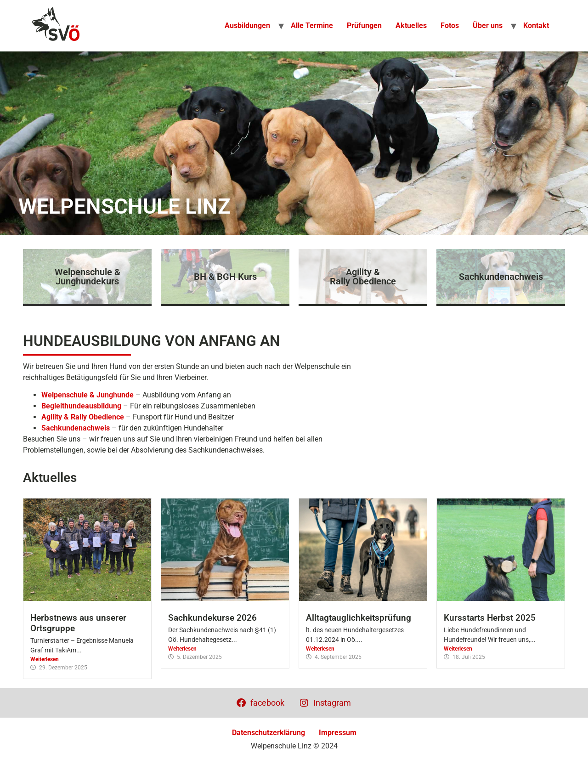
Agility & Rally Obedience (82, 417)
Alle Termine (312, 25)
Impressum (337, 732)
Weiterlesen (44, 659)
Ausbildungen (247, 25)
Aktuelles (411, 25)
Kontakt (536, 25)
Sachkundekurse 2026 (212, 617)
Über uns (488, 25)
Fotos (450, 25)
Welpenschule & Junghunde (87, 395)
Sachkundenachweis (75, 428)
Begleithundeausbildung (81, 406)
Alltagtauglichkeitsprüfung (358, 617)
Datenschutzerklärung (268, 732)
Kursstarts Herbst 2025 (490, 617)
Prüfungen (364, 25)
